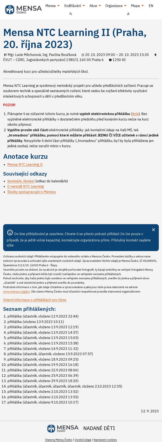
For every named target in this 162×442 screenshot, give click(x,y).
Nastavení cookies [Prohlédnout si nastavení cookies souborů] (105, 440)
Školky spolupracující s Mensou (31, 192)
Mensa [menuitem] (50, 6)
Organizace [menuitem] (114, 6)
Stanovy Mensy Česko (58, 440)
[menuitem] (71, 14)
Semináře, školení (20, 181)
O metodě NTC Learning (25, 186)
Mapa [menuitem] (135, 6)
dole (135, 114)
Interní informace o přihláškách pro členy (34, 300)
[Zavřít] (153, 229)
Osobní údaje (83, 440)
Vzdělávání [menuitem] (72, 6)
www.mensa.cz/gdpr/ (16, 291)
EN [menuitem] (151, 6)
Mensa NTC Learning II (25, 164)
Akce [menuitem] (93, 6)
